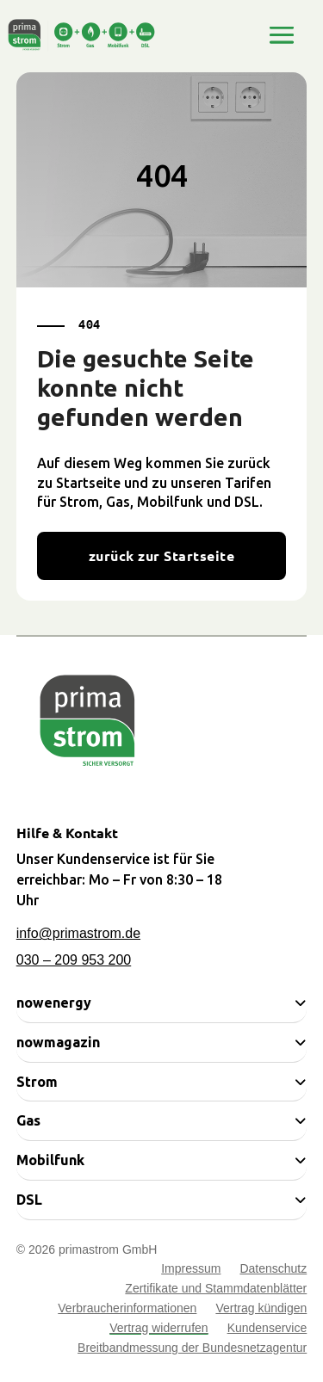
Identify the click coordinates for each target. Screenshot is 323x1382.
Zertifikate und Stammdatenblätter (216, 1290)
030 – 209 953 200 (73, 960)
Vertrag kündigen (261, 1310)
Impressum (191, 1270)
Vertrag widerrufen (158, 1330)
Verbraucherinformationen (127, 1310)
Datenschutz (273, 1270)
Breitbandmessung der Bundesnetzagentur (192, 1349)
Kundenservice (267, 1330)
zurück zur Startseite (161, 555)
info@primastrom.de (78, 933)
